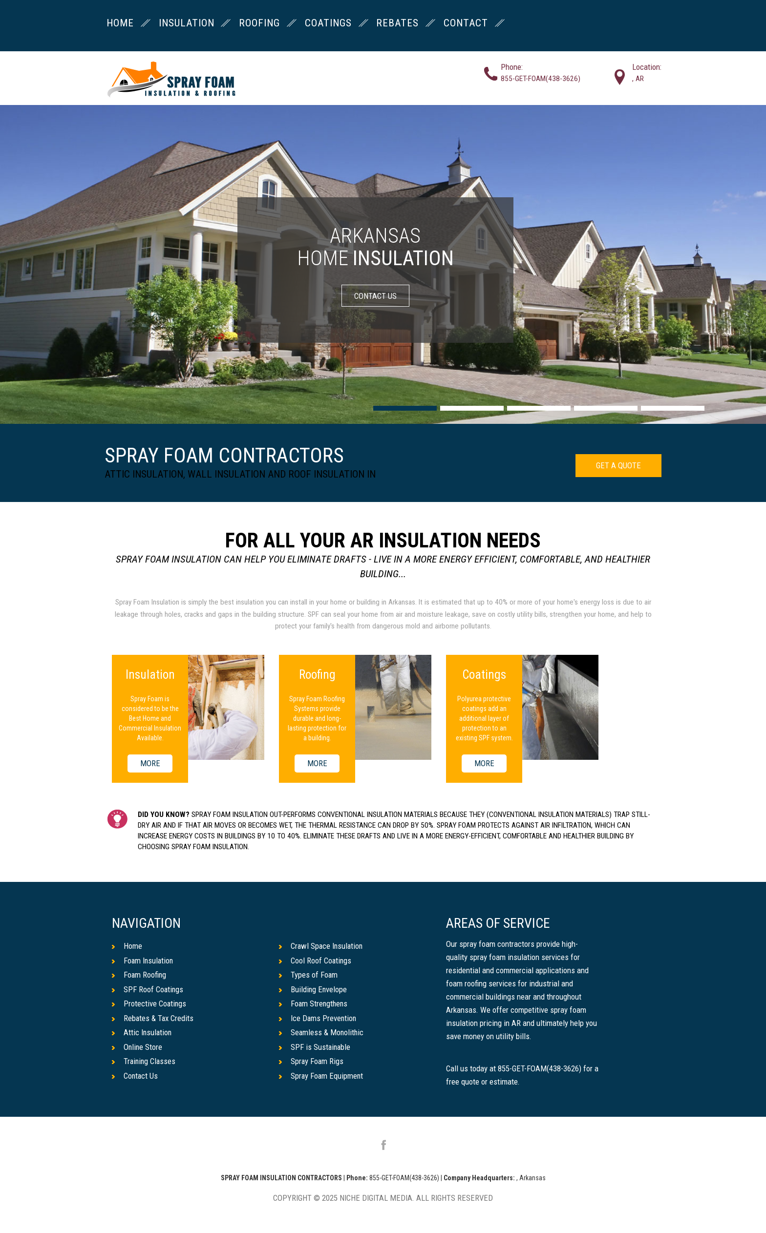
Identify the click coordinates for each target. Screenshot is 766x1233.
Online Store (137, 1047)
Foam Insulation (143, 960)
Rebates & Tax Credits (153, 1018)
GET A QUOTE (618, 465)
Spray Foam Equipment (321, 1076)
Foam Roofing (139, 975)
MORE (150, 764)
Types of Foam (308, 975)
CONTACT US (375, 295)
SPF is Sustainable (315, 1047)
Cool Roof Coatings (315, 960)
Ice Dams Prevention (318, 1018)
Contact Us (135, 1076)
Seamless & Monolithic (322, 1033)
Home (127, 946)
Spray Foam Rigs (311, 1061)
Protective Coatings (149, 1003)
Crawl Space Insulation (322, 946)
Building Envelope (313, 989)
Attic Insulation (142, 1033)
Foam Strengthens (314, 1003)
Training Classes (144, 1061)
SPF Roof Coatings (148, 989)
